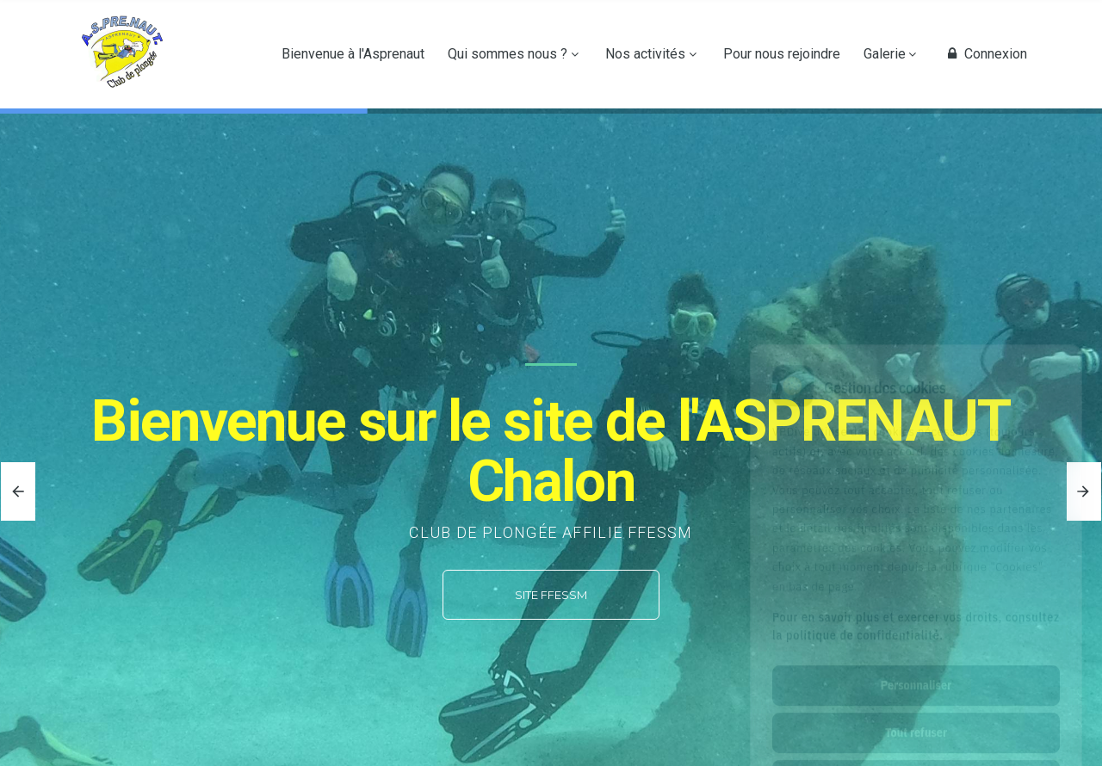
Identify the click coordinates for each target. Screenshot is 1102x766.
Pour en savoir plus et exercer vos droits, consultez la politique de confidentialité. (916, 549)
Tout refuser (916, 656)
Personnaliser (916, 608)
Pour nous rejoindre (781, 54)
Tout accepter (915, 703)
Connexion (985, 54)
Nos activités (645, 54)
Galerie (885, 54)
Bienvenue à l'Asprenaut (353, 54)
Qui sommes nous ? (507, 54)
